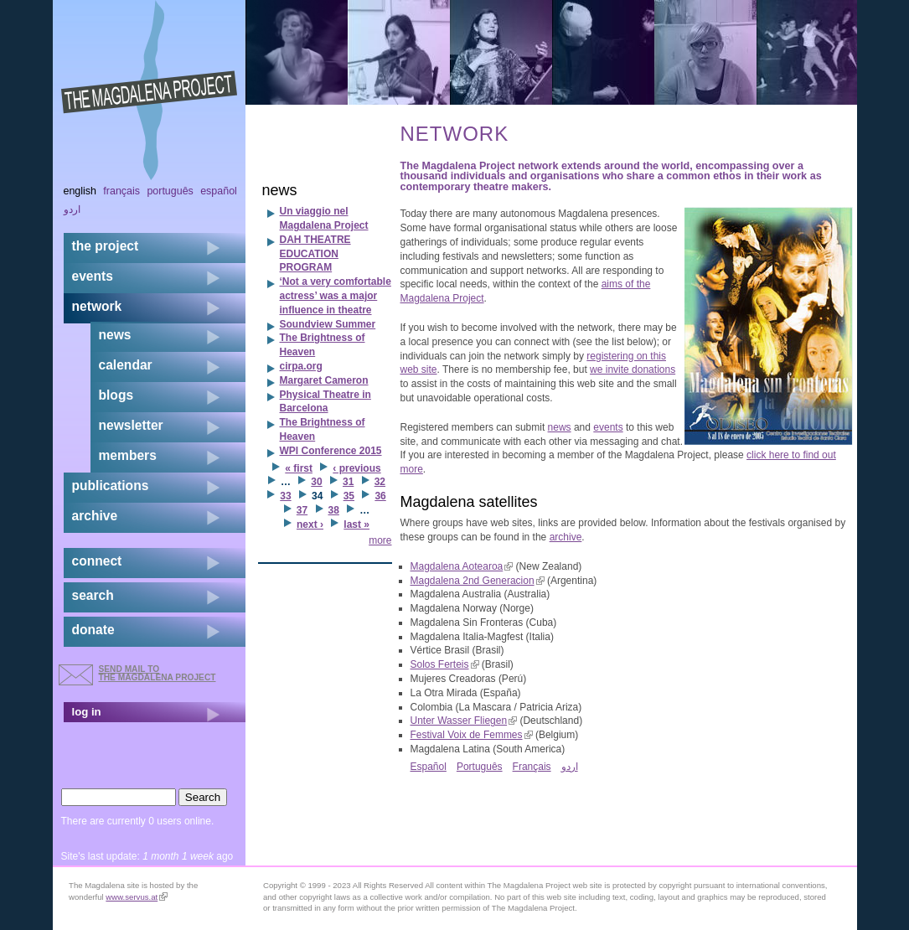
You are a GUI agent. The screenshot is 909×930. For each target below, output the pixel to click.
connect (97, 561)
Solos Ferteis (445, 664)
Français (532, 766)
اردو (569, 766)
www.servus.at (137, 897)
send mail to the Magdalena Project (157, 673)
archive (566, 537)
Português (480, 766)
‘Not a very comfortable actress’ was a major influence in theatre (335, 296)
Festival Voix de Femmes (472, 735)
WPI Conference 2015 (331, 451)
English (80, 191)
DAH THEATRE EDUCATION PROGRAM (315, 254)
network (97, 306)
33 (285, 496)
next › (310, 524)
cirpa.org (301, 366)
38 (333, 510)
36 (379, 496)
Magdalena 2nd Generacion (478, 580)
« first (298, 468)
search (93, 595)
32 (379, 482)
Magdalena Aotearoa (462, 566)
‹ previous (356, 468)
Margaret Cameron (324, 380)
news (559, 427)
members (128, 455)
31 (348, 482)
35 (348, 496)
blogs (116, 395)
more (380, 540)
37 (302, 510)
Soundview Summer (328, 324)
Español (429, 766)
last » (356, 524)
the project (105, 246)
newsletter (131, 425)
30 (316, 482)
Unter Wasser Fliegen (464, 720)
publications (110, 485)
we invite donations (632, 369)
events (607, 427)
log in (86, 711)
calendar (125, 365)
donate (93, 630)
